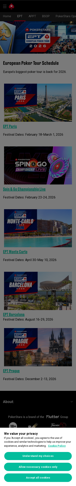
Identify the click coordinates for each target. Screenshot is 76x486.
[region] (38, 457)
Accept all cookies (38, 477)
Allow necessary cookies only (38, 466)
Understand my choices (38, 455)
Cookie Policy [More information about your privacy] (57, 445)
